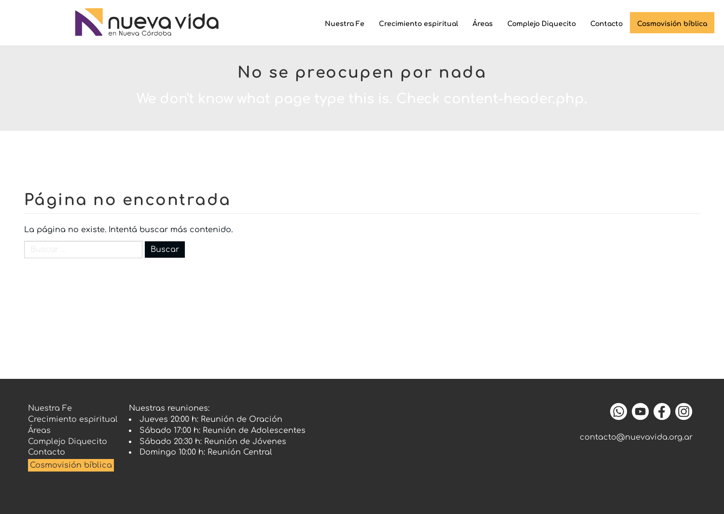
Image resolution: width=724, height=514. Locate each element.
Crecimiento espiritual (418, 24)
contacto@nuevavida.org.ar (636, 437)
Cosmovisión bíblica (672, 24)
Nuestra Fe (344, 24)
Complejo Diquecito (541, 24)
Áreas (483, 24)
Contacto (606, 24)
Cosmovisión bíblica (71, 465)
